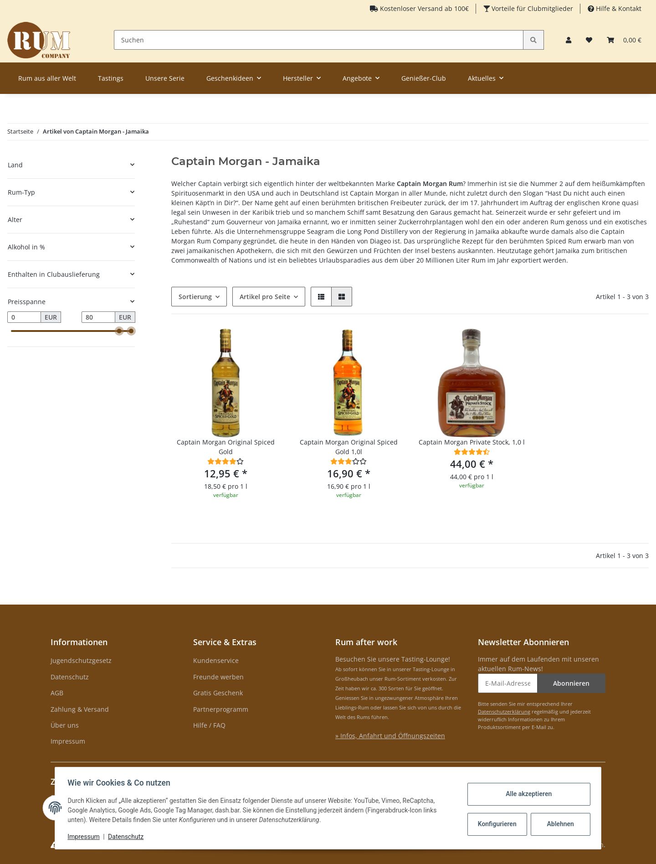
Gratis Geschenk (218, 692)
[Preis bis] (98, 317)
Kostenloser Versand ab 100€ (423, 8)
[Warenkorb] (624, 40)
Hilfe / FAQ (209, 725)
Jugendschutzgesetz (81, 660)
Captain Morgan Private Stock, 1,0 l (472, 442)
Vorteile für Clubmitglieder (531, 8)
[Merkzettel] (589, 40)
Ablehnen (558, 824)
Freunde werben (218, 677)
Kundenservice (216, 660)
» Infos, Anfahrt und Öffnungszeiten (390, 735)
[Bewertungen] (225, 461)
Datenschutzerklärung (504, 711)
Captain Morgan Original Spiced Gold (226, 447)
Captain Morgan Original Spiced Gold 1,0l (349, 447)
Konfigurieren (496, 824)
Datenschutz (70, 677)
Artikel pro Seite (265, 296)
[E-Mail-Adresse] (508, 683)
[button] (569, 40)
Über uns (65, 725)
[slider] (119, 331)
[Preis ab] (24, 317)
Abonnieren (571, 683)
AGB (57, 692)
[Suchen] (319, 40)
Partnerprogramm (220, 709)
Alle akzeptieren (526, 793)
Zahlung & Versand (80, 709)
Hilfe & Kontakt (617, 8)
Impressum (68, 741)
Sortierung (195, 296)
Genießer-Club (423, 78)
